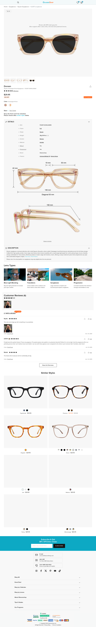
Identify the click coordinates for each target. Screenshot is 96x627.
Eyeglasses (12, 6)
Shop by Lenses (19, 592)
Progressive (23, 149)
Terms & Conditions (56, 625)
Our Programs (19, 607)
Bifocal (21, 146)
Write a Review (11, 313)
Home (5, 6)
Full (41, 128)
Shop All (17, 577)
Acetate (42, 142)
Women (42, 139)
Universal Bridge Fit (45, 156)
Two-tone (27, 256)
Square (41, 132)
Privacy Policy (47, 625)
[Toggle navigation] (14, 2)
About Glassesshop (20, 597)
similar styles (21, 115)
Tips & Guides (19, 602)
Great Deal (18, 582)
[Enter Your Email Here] (41, 546)
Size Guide (13, 110)
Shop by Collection (20, 587)
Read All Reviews (48, 365)
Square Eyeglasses (23, 6)
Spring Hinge (54, 156)
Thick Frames (34, 256)
